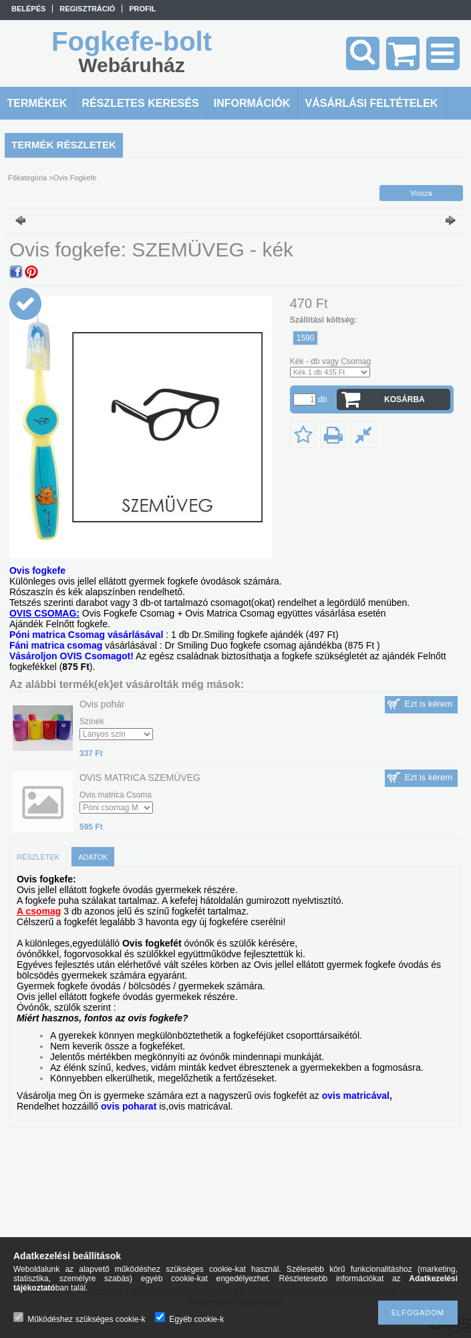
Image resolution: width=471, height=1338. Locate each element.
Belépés (28, 9)
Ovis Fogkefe (75, 178)
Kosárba (404, 399)
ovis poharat (128, 1106)
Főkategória (27, 178)
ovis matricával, (357, 1095)
